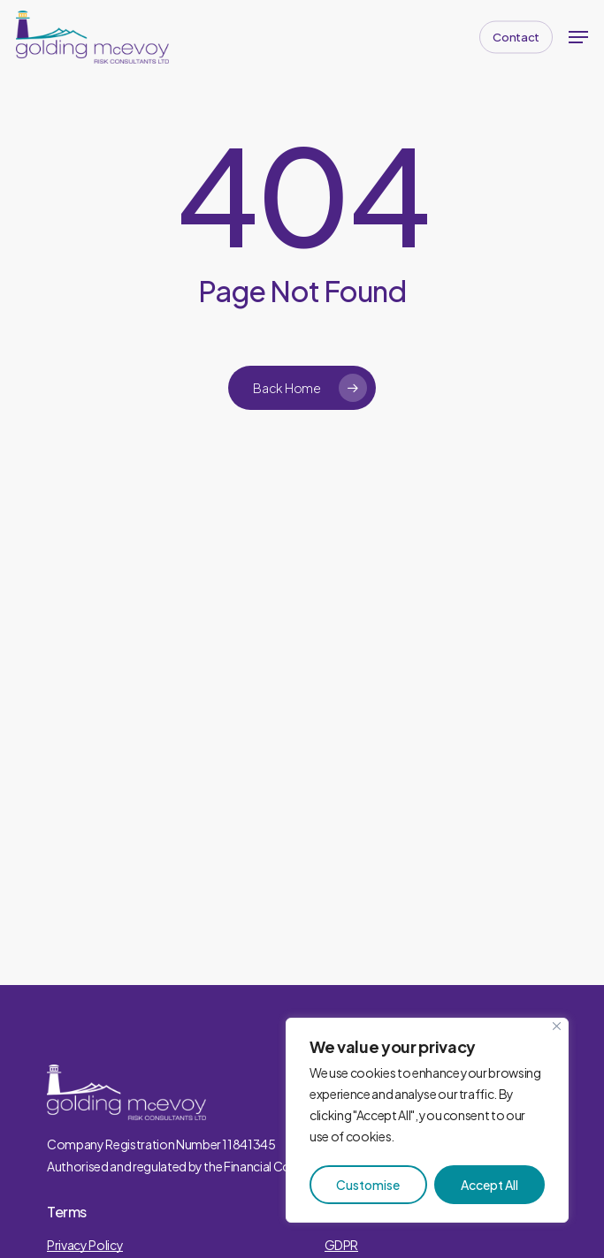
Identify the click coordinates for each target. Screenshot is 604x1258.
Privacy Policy (85, 1245)
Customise (368, 1185)
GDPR (342, 1245)
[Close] (557, 1026)
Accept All (489, 1185)
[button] (578, 37)
